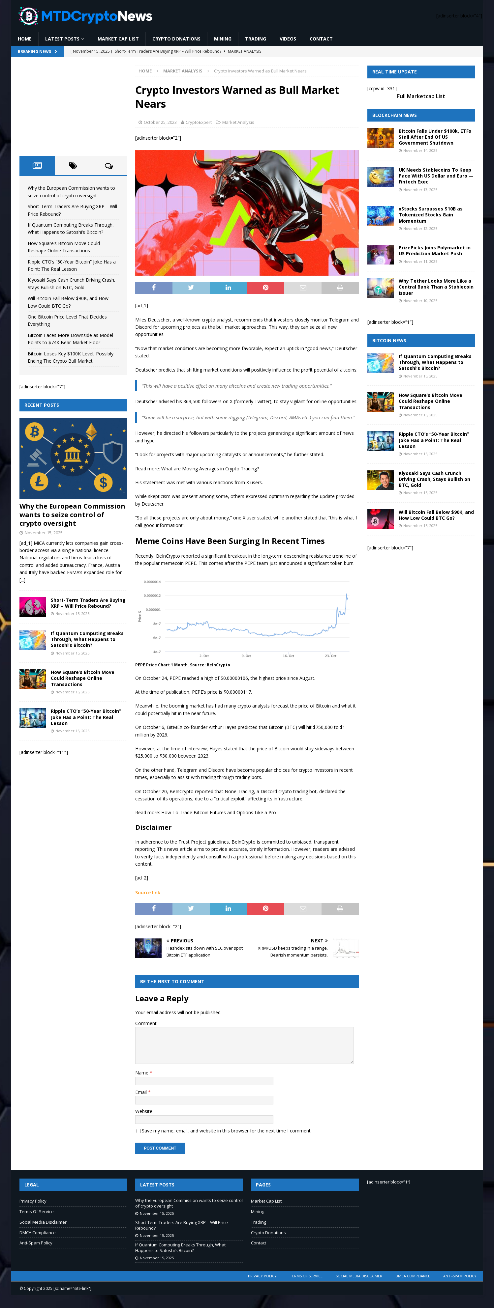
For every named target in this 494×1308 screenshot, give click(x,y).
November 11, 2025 (420, 261)
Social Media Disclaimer (43, 1222)
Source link (147, 892)
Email (141, 1092)
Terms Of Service (36, 1211)
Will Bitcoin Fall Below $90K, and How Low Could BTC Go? (436, 515)
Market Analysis (238, 122)
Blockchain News (394, 115)
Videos (288, 39)
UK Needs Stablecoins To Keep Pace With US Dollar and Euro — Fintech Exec (436, 176)
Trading (255, 39)
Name (142, 1073)
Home (25, 39)
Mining (223, 39)
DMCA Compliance (37, 1233)
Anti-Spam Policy (35, 1243)
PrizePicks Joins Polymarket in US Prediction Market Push (435, 250)
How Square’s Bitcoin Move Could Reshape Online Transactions (82, 678)
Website (143, 1111)
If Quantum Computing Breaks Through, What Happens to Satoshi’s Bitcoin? (87, 639)
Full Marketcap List (421, 96)
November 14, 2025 (420, 150)
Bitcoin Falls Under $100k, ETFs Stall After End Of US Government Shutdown (435, 137)
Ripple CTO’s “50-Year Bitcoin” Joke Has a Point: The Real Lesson (86, 717)
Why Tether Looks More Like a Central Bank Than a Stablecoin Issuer (436, 287)
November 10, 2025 (420, 300)
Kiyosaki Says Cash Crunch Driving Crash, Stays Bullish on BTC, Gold (434, 479)
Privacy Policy (32, 1201)
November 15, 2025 (44, 533)
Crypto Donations (176, 39)
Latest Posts (62, 39)
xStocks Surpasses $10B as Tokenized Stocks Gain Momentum (431, 215)
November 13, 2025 (420, 189)
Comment (146, 1023)
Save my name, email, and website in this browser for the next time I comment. (227, 1130)
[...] (22, 580)
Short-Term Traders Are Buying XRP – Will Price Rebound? (88, 603)
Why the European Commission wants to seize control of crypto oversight (72, 515)
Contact (321, 39)
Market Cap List (118, 39)
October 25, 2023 (160, 122)
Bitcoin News (389, 340)
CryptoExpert (199, 122)
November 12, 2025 (420, 228)
